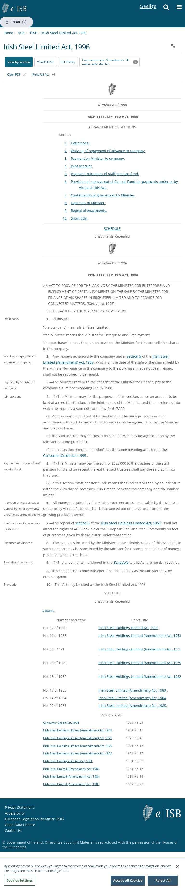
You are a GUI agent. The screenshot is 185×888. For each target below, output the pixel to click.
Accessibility (15, 813)
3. (66, 158)
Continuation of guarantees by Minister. (103, 195)
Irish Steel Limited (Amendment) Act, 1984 (132, 698)
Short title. (79, 218)
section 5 (134, 356)
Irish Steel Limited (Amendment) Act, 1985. (133, 705)
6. (66, 181)
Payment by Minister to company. (98, 158)
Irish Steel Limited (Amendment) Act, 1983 (132, 690)
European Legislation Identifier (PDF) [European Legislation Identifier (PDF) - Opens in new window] (34, 819)
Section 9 (48, 610)
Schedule (120, 562)
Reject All (163, 882)
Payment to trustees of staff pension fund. (105, 173)
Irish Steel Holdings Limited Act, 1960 (131, 523)
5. (66, 173)
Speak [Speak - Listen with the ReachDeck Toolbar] (15, 22)
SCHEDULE (112, 228)
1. (66, 143)
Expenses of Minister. (88, 203)
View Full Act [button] (45, 62)
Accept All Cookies (127, 882)
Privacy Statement (19, 807)
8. (66, 203)
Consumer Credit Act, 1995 (64, 455)
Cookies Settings (20, 882)
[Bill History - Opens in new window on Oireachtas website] (68, 62)
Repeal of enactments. (89, 210)
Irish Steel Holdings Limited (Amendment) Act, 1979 (140, 663)
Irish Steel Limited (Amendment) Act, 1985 (71, 784)
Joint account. (82, 166)
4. (66, 166)
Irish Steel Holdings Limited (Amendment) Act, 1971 (140, 649)
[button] (166, 8)
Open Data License (20, 824)
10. (65, 218)
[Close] (177, 868)
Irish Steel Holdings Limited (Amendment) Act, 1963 (140, 635)
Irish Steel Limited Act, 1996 (64, 33)
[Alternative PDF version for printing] (16, 74)
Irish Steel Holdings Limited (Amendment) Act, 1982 (140, 676)
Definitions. (80, 143)
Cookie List (13, 830)
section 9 (82, 523)
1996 (33, 33)
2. (66, 150)
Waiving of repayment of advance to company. (108, 150)
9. (66, 210)
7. (66, 195)
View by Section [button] (18, 62)
